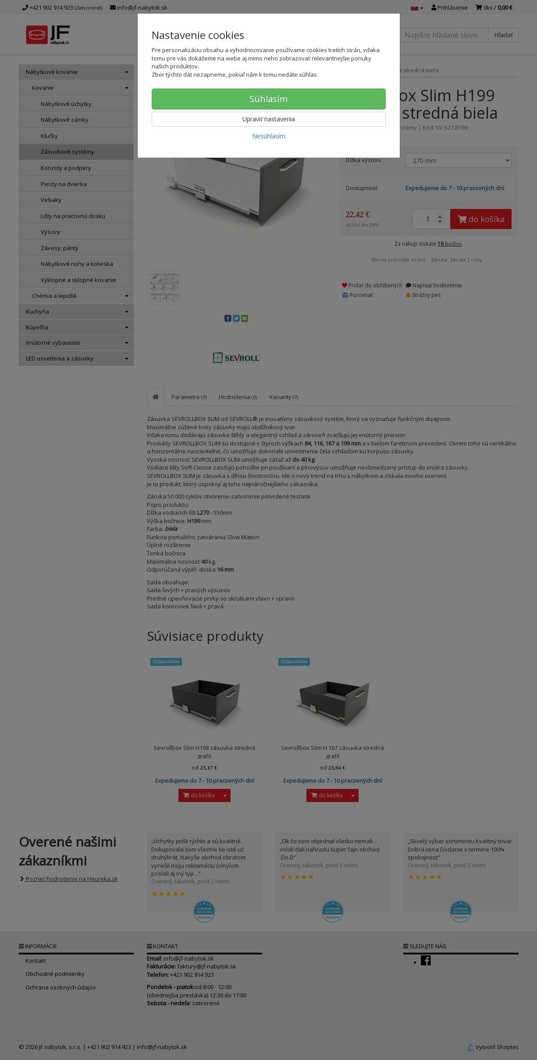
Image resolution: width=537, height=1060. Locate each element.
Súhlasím (268, 99)
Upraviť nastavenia (268, 119)
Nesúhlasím (268, 136)
